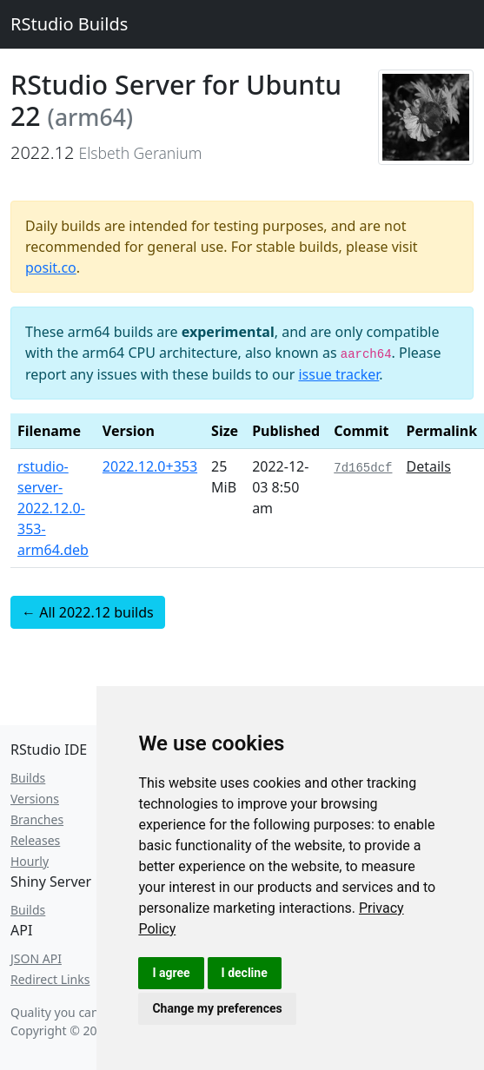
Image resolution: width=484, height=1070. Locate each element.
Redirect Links (50, 979)
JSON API (36, 958)
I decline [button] (245, 973)
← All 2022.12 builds (88, 612)
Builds (27, 777)
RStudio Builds (69, 24)
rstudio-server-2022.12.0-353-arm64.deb (53, 508)
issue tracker (338, 374)
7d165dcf (363, 468)
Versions (34, 798)
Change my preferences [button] (217, 1008)
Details (428, 466)
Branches (36, 819)
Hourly (29, 861)
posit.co (50, 267)
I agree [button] (170, 973)
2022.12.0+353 (150, 466)
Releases (35, 840)
